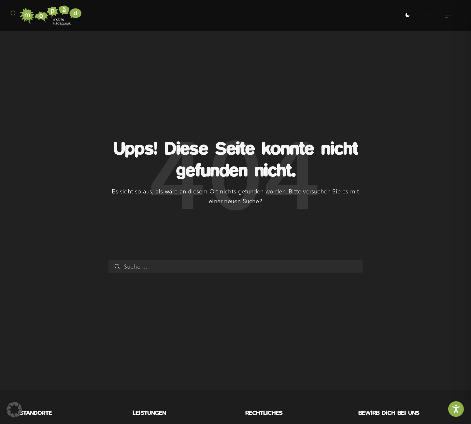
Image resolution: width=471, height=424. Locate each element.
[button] (14, 409)
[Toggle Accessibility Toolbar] (456, 409)
